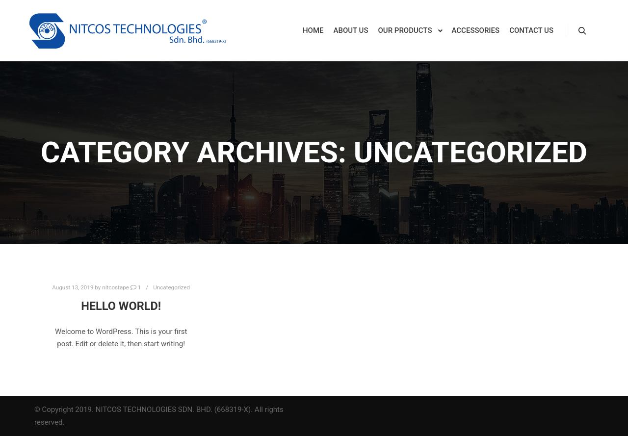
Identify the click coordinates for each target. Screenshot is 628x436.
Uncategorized (171, 287)
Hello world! (121, 306)
